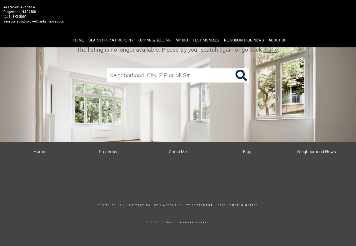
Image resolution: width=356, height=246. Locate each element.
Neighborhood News (244, 40)
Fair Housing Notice (238, 205)
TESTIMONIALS (206, 40)
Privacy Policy (144, 205)
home (270, 49)
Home (78, 40)
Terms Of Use (111, 205)
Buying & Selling (154, 40)
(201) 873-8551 (15, 16)
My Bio (181, 40)
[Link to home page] (178, 11)
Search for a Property (111, 40)
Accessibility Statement (188, 205)
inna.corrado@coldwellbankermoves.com (34, 21)
